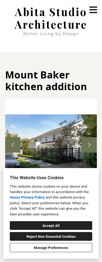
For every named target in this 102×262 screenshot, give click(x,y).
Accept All (51, 225)
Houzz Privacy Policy (27, 197)
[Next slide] (89, 145)
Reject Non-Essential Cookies (51, 236)
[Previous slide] (12, 145)
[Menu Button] (93, 9)
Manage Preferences (51, 247)
